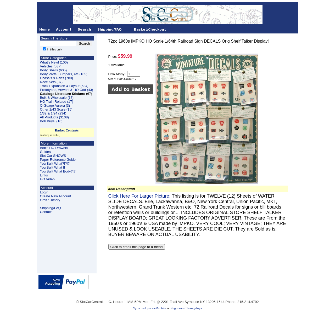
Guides (45, 152)
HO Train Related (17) (56, 102)
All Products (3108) (54, 117)
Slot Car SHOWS (53, 156)
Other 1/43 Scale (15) (56, 109)
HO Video (47, 179)
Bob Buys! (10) (51, 121)
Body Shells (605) (53, 70)
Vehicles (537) (51, 66)
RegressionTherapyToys (186, 308)
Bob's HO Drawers (54, 148)
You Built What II (52, 167)
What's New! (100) (54, 62)
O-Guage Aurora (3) (55, 105)
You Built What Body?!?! (58, 171)
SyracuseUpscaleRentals (149, 308)
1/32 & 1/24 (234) (53, 113)
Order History (50, 200)
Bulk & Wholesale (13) (57, 98)
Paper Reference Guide (58, 160)
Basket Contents (67, 130)
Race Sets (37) (51, 82)
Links (44, 175)
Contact (46, 212)
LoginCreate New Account (55, 194)
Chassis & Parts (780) (56, 78)
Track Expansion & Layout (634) (64, 86)
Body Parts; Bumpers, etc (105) (63, 74)
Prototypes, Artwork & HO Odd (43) (66, 90)
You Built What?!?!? (55, 163)
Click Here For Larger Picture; (140, 196)
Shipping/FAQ (50, 208)
